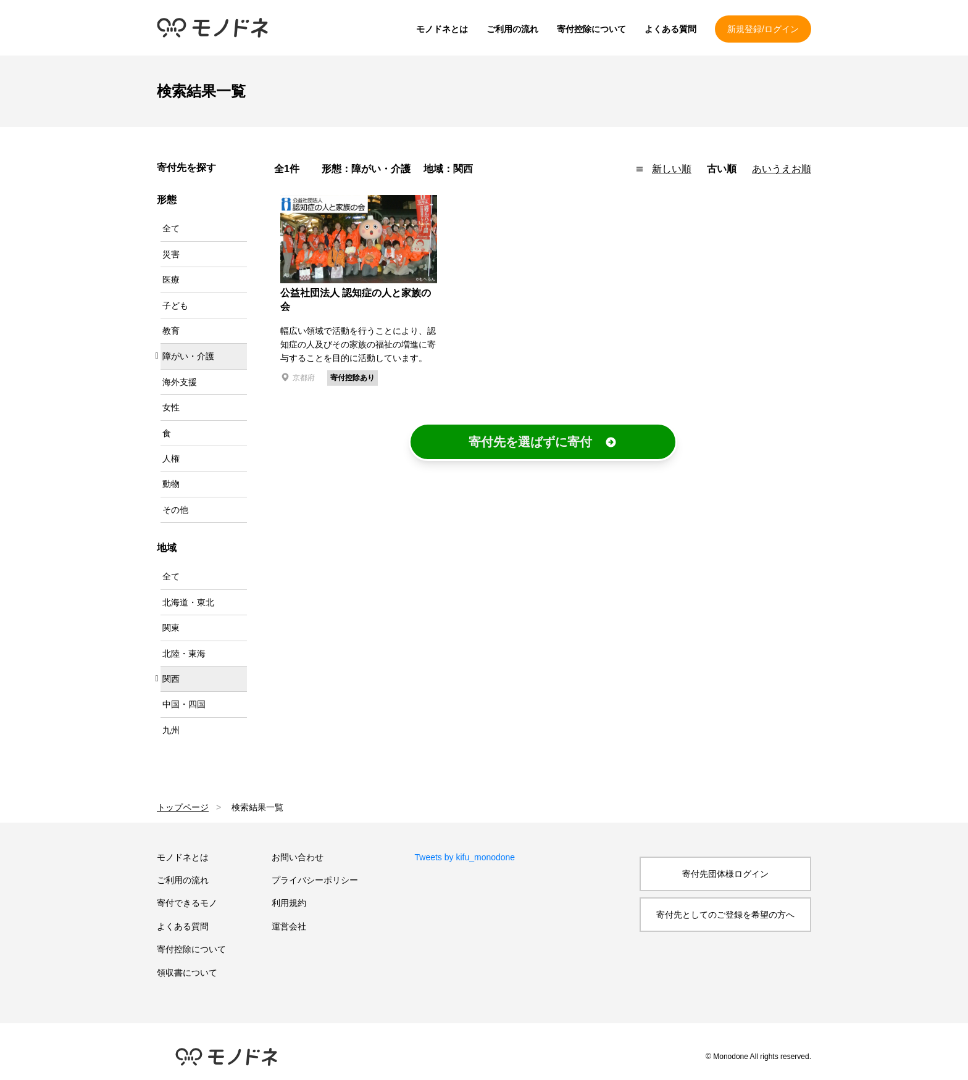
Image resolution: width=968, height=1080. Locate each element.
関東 (171, 628)
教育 (171, 331)
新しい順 (671, 169)
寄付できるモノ (187, 903)
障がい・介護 (188, 356)
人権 (171, 458)
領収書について (187, 973)
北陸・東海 (184, 653)
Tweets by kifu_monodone (465, 857)
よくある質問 (670, 29)
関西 (171, 679)
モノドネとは (442, 29)
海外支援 (179, 382)
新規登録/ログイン (763, 29)
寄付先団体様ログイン (725, 874)
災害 (171, 254)
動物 (171, 484)
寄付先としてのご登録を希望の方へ (725, 915)
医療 (171, 280)
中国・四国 (184, 704)
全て (171, 228)
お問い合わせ (297, 857)
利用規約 (289, 903)
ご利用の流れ (512, 29)
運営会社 (289, 926)
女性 (171, 407)
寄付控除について (591, 29)
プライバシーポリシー (315, 880)
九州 (171, 730)
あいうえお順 (781, 169)
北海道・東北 (188, 602)
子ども (175, 305)
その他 (175, 510)
